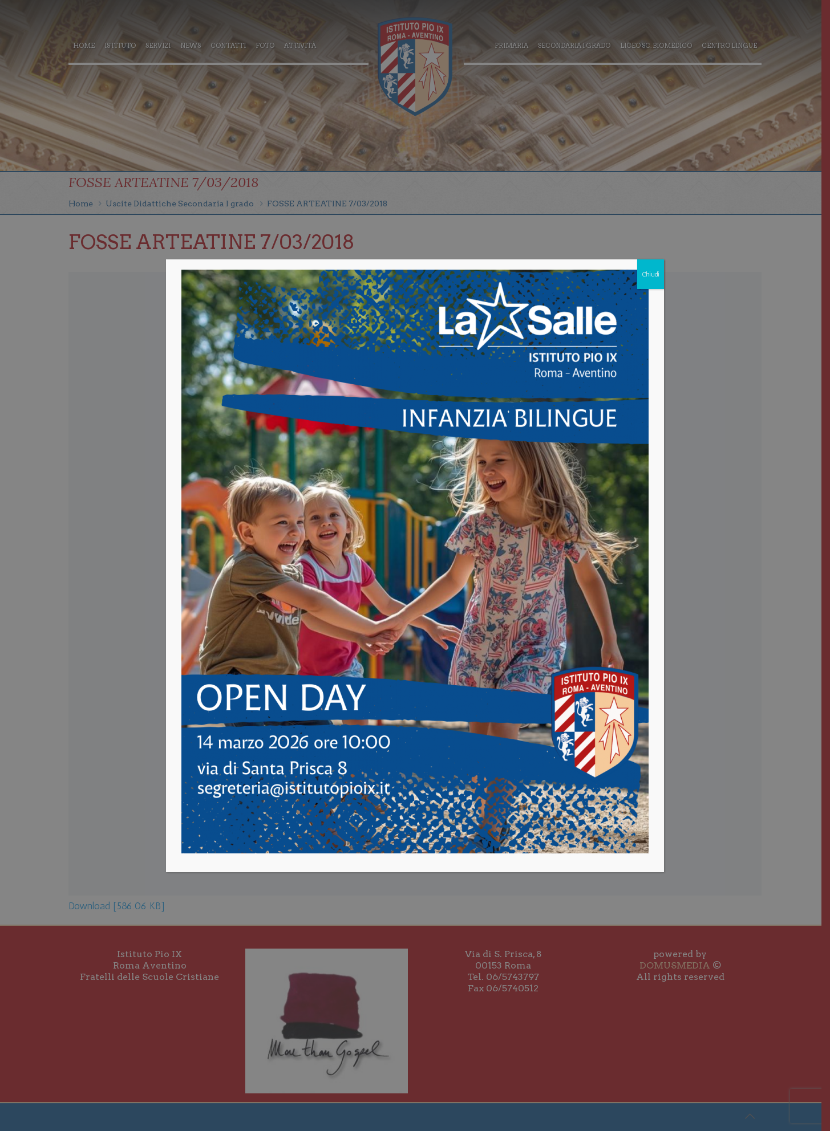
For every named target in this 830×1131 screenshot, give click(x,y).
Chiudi (650, 274)
